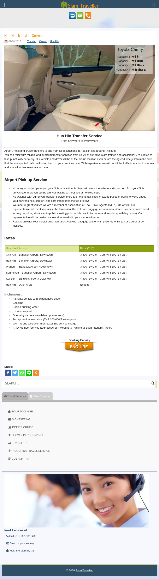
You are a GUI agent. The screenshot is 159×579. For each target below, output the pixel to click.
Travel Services (15, 396)
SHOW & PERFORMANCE (28, 435)
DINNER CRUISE (23, 427)
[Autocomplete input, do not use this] (77, 387)
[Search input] (77, 383)
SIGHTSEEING (21, 419)
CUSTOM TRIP (21, 458)
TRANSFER (19, 442)
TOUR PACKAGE (22, 411)
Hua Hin (54, 41)
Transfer (31, 41)
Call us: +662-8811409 (21, 536)
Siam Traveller (40, 396)
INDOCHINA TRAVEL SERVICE (31, 450)
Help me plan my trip (20, 550)
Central (43, 41)
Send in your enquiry (20, 543)
